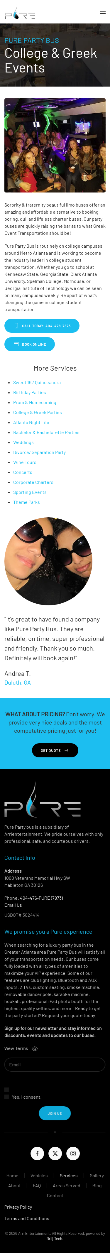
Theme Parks (26, 502)
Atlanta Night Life (31, 422)
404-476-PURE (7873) (40, 898)
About (14, 1185)
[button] (103, 11)
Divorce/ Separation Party (39, 452)
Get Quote (55, 750)
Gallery (96, 1175)
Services (68, 1175)
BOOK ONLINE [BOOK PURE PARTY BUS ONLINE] (29, 344)
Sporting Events (30, 492)
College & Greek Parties (37, 412)
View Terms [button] (19, 1048)
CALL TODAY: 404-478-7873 (42, 326)
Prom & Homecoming (34, 402)
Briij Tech (54, 1238)
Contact (54, 1195)
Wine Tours (24, 462)
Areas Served (66, 1185)
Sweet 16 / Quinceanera (37, 382)
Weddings (23, 442)
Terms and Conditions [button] (26, 1218)
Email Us (12, 905)
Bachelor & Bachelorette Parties (46, 432)
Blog (96, 1185)
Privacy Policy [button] (17, 1207)
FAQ (36, 1185)
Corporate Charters (33, 482)
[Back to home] (20, 11)
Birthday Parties (29, 392)
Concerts (22, 472)
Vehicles (38, 1175)
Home (12, 1175)
